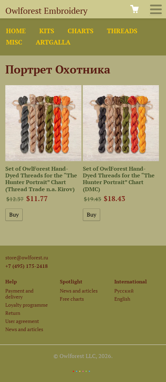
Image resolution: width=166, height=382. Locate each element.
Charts (80, 31)
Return (12, 313)
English (122, 298)
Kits (46, 31)
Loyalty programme (26, 304)
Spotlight (71, 281)
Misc (14, 42)
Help (11, 281)
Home (16, 31)
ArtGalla (53, 42)
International (130, 281)
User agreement (22, 321)
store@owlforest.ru (26, 257)
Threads (122, 31)
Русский (124, 290)
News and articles (24, 329)
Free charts (72, 298)
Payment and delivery (19, 293)
